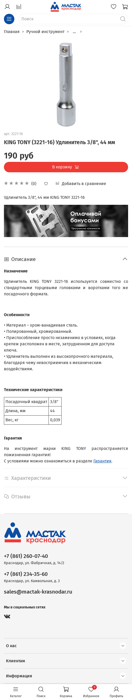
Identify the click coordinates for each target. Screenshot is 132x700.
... (74, 31)
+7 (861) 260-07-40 (26, 556)
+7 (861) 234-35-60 (26, 574)
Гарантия (102, 461)
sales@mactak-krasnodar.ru (38, 592)
